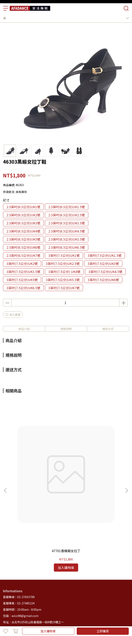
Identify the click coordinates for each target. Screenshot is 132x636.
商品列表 (16, 585)
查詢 (6, 569)
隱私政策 (56, 569)
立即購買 (103, 631)
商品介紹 (24, 329)
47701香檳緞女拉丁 (37, 475)
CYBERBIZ (98, 621)
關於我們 (16, 569)
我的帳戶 (29, 569)
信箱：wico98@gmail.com (20, 540)
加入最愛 (13, 315)
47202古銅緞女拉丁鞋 (94, 475)
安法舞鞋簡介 (32, 585)
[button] (126, 452)
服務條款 (70, 569)
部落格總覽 (63, 585)
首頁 (6, 585)
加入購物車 (48, 631)
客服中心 (48, 585)
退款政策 (43, 569)
